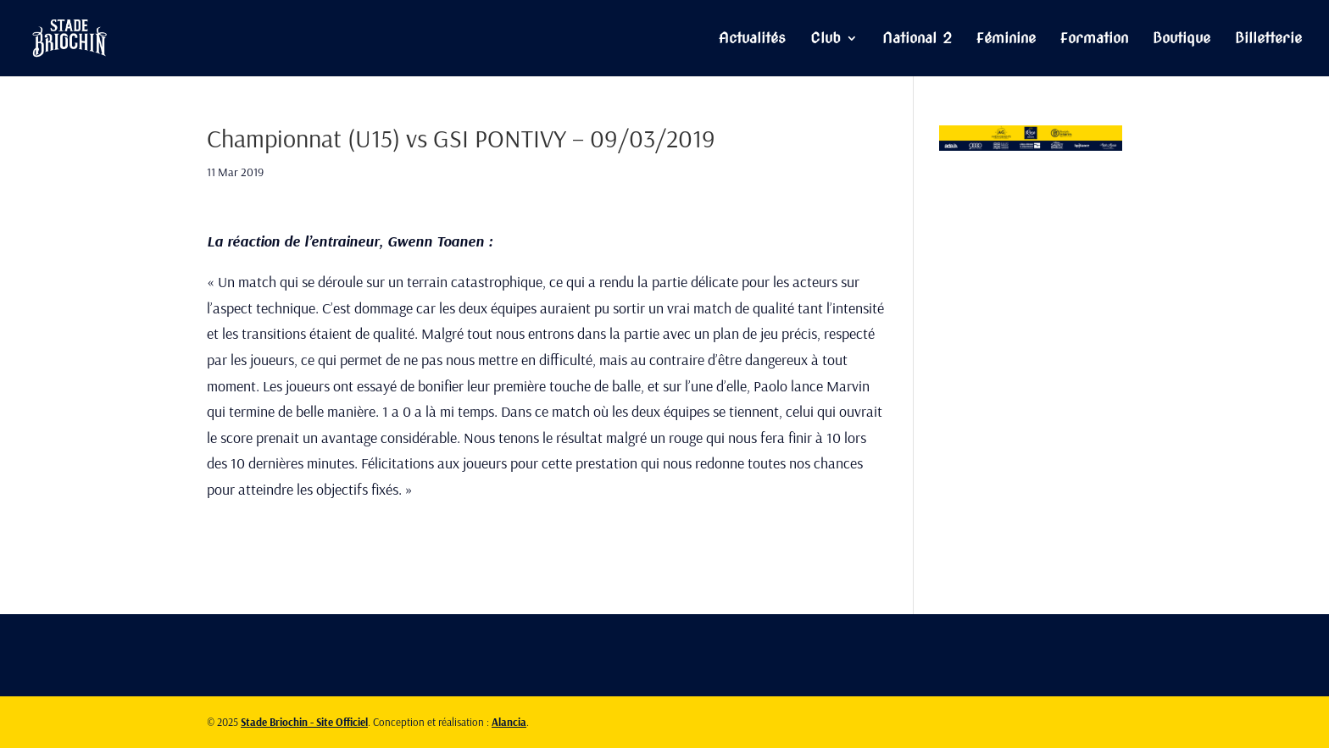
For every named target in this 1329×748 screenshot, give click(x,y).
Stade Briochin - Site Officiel (304, 722)
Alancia (509, 722)
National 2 (917, 39)
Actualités (752, 39)
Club (825, 39)
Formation (1094, 39)
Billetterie (1268, 39)
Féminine (1006, 39)
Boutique (1181, 39)
